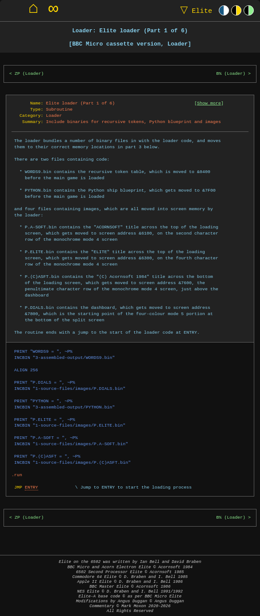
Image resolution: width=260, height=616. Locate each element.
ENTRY (31, 487)
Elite (194, 10)
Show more (209, 103)
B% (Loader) (230, 74)
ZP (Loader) (29, 74)
